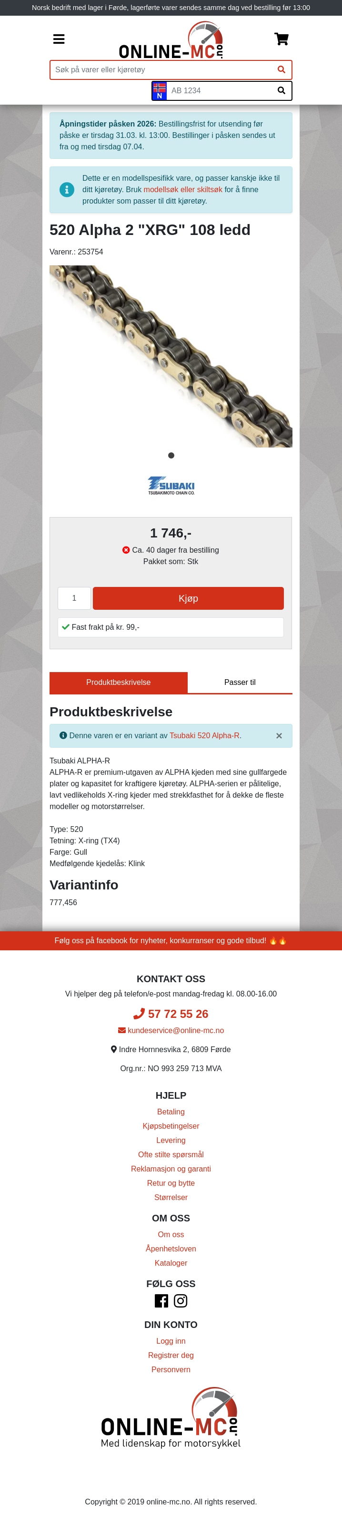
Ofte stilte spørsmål (171, 1155)
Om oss (171, 1234)
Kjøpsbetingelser (170, 1126)
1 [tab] (171, 455)
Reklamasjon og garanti (171, 1169)
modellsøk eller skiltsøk (183, 189)
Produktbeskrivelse (118, 682)
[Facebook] (161, 1304)
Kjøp (188, 598)
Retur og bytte (171, 1183)
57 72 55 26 (170, 1013)
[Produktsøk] (161, 70)
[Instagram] (180, 1304)
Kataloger (171, 1263)
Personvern (171, 1370)
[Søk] (281, 69)
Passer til (240, 682)
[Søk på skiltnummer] (281, 90)
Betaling (171, 1112)
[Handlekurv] (281, 40)
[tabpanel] (171, 356)
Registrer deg (171, 1355)
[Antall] (74, 598)
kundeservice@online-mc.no (171, 1030)
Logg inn (170, 1341)
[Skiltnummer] (219, 91)
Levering (170, 1140)
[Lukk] (279, 736)
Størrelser (171, 1197)
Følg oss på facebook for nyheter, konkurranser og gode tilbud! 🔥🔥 (171, 941)
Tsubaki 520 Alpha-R (205, 736)
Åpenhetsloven (171, 1249)
